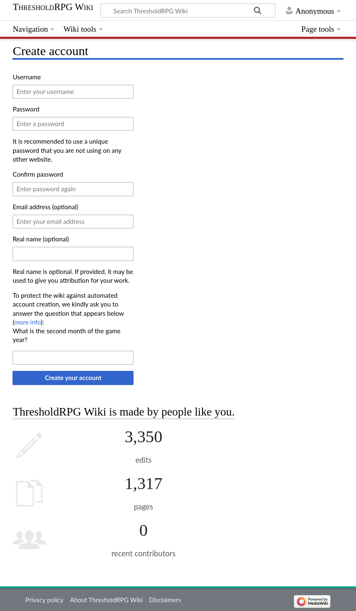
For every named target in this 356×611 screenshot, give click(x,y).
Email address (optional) (45, 206)
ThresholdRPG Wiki (53, 7)
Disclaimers (165, 599)
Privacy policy (44, 599)
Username (26, 77)
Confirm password (38, 174)
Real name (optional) (41, 239)
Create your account (73, 377)
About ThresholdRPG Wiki (106, 599)
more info (27, 322)
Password (26, 109)
